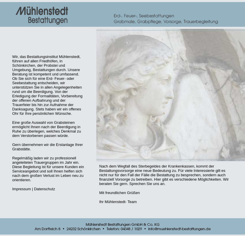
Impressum (21, 189)
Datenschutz (44, 189)
